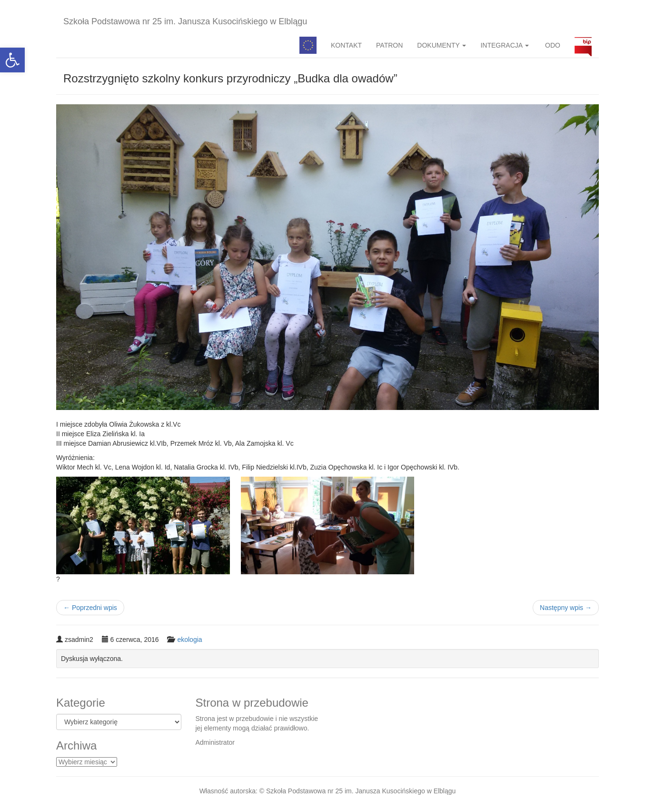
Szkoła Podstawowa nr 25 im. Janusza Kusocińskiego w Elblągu (185, 21)
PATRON (389, 45)
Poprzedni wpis (90, 607)
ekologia (189, 639)
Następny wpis (566, 607)
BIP (583, 45)
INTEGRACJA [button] (504, 45)
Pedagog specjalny (308, 45)
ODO (551, 45)
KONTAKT (346, 45)
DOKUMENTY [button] (441, 45)
